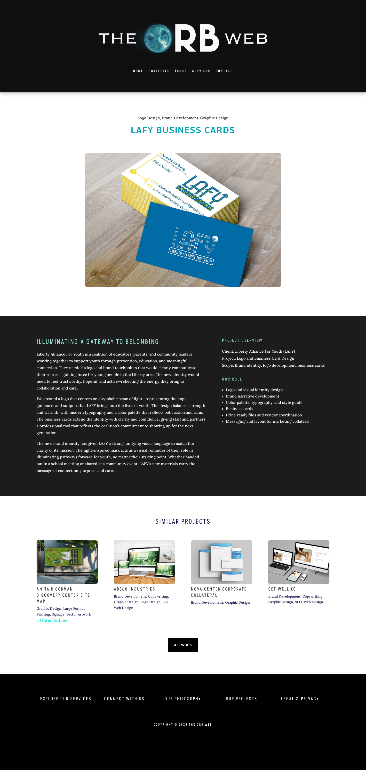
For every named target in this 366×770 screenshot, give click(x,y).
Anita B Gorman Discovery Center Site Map (63, 595)
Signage (58, 614)
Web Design (123, 608)
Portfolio (159, 71)
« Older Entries (53, 620)
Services (201, 71)
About (181, 71)
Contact (224, 71)
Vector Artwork (78, 614)
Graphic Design (49, 608)
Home (138, 71)
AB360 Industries (135, 589)
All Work (183, 645)
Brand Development (130, 596)
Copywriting (158, 596)
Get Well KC (282, 589)
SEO (166, 602)
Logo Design (151, 602)
